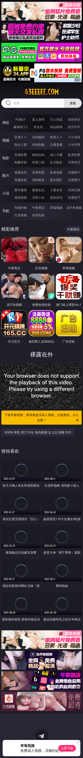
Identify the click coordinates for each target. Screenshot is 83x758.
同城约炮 (20, 207)
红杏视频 (20, 215)
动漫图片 (74, 172)
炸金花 (38, 127)
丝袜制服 (38, 144)
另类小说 (38, 197)
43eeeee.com (42, 92)
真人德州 (38, 119)
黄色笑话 (56, 197)
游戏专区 (74, 119)
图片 (5, 175)
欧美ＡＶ (56, 137)
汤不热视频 (74, 207)
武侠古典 (74, 190)
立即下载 (67, 748)
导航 (5, 210)
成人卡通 (56, 155)
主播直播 (56, 144)
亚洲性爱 (20, 155)
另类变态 (74, 162)
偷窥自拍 (20, 172)
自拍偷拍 (38, 137)
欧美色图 (56, 172)
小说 (5, 193)
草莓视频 (56, 207)
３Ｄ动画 (74, 137)
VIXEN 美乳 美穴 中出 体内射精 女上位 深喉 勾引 (37, 432)
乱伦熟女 (56, 162)
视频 (5, 140)
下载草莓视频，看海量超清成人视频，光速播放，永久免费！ (42, 418)
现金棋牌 (56, 127)
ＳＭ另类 (74, 144)
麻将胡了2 (21, 127)
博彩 (5, 122)
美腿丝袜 (20, 180)
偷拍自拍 (38, 155)
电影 (5, 157)
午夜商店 (38, 207)
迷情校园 (20, 197)
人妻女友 (56, 190)
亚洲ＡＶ (20, 137)
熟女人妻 (20, 144)
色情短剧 (38, 215)
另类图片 (74, 180)
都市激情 (20, 190)
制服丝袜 (20, 162)
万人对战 (56, 119)
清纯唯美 (38, 180)
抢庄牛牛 (74, 127)
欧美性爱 (74, 155)
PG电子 (20, 119)
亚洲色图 (38, 172)
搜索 (73, 103)
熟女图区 (56, 180)
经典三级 (38, 162)
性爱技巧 (74, 197)
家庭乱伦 (38, 190)
